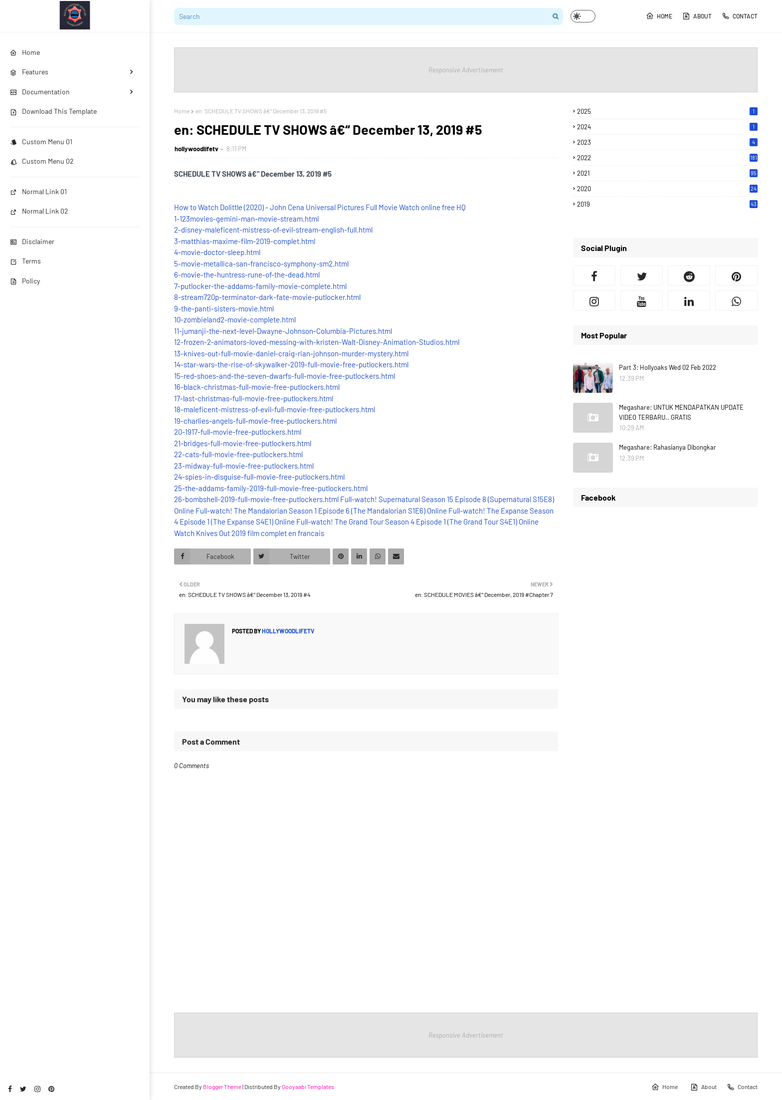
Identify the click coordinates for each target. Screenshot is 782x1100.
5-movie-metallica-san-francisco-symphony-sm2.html (261, 263)
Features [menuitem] (29, 71)
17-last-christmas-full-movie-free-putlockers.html (253, 398)
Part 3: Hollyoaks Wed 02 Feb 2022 (667, 367)
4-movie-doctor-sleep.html (217, 252)
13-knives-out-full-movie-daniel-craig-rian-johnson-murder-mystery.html (291, 353)
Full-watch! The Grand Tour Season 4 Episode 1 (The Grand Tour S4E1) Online (417, 521)
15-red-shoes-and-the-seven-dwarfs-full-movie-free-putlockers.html (284, 375)
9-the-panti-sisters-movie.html (224, 308)
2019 (667, 204)
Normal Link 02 (39, 211)
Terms (25, 261)
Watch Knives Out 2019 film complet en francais (249, 533)
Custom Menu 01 (41, 141)
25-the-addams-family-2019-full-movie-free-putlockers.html (271, 488)
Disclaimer (32, 241)
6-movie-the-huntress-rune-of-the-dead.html (247, 274)
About (697, 16)
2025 (667, 111)
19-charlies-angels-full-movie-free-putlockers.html (255, 420)
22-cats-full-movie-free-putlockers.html (238, 454)
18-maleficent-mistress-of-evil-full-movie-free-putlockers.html (274, 409)
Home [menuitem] (25, 52)
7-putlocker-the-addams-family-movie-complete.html (260, 285)
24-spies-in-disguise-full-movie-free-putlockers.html (259, 476)
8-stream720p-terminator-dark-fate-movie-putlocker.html (267, 296)
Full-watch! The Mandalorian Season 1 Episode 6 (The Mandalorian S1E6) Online (321, 510)
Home (659, 16)
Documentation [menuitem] (40, 91)
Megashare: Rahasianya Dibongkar (667, 447)
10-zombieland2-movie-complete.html (235, 319)
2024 (667, 127)
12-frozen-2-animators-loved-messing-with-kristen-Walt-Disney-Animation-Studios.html (316, 341)
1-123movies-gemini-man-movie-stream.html (246, 218)
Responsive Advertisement (465, 70)
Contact (740, 16)
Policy (25, 280)
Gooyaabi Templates (308, 1086)
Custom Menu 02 (42, 161)
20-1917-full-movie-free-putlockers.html (237, 431)
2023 (667, 142)
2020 (667, 189)
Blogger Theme (222, 1086)
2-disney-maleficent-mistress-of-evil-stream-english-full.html (273, 229)
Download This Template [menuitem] (53, 111)
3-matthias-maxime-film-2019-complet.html (244, 241)
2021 (667, 173)
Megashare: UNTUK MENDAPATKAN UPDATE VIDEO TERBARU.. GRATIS (681, 412)
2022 (667, 158)
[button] (583, 16)
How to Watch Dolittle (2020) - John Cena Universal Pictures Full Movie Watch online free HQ (320, 207)
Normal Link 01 (38, 191)
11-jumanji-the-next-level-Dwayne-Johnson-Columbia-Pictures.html (283, 330)
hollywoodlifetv (196, 149)
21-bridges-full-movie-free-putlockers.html (242, 443)
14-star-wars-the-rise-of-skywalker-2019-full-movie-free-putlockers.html (291, 364)
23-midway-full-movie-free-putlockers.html (244, 465)
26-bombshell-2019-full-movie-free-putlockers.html (256, 499)
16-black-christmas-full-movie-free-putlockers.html (257, 386)
